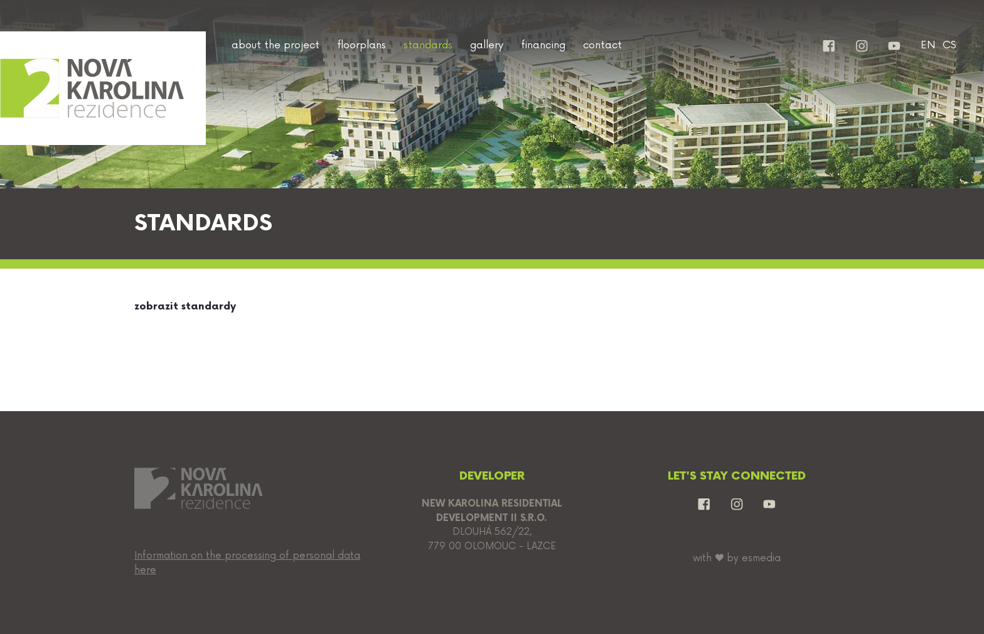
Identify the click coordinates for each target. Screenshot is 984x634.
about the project (275, 45)
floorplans (361, 45)
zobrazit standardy (185, 307)
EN (928, 45)
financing (543, 45)
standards (428, 45)
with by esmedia (737, 558)
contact (602, 45)
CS (949, 45)
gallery (486, 45)
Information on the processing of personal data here (247, 563)
